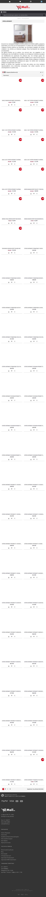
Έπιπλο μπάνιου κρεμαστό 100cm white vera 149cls (34, 543)
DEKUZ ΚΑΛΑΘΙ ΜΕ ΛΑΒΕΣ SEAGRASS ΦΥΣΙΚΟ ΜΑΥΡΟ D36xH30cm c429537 (12, 100)
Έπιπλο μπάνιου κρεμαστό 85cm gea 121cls (12, 720)
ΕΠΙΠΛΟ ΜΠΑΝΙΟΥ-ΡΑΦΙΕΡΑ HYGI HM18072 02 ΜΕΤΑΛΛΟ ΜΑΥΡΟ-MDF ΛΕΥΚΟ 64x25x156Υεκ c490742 (34, 779)
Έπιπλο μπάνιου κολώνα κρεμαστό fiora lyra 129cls (34, 396)
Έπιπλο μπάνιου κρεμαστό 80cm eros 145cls (12, 632)
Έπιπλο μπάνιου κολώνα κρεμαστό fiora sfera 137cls (12, 455)
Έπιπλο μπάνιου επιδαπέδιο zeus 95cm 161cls (12, 366)
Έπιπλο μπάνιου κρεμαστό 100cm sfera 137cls (12, 543)
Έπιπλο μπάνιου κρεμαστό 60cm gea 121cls (34, 602)
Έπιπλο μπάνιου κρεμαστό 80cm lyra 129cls (34, 632)
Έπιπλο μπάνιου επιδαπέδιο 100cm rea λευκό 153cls (34, 248)
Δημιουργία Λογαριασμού (7, 857)
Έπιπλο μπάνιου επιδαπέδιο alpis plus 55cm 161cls (12, 307)
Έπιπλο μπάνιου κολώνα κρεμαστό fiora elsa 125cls (34, 366)
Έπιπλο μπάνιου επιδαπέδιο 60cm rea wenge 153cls (12, 278)
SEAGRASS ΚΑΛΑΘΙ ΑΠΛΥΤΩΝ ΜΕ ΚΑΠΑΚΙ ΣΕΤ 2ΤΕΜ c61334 (12, 248)
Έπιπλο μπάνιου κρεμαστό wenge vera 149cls (12, 779)
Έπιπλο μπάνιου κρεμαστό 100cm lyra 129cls (12, 514)
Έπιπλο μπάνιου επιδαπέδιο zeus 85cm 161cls (34, 337)
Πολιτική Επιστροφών (6, 838)
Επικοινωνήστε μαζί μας (7, 849)
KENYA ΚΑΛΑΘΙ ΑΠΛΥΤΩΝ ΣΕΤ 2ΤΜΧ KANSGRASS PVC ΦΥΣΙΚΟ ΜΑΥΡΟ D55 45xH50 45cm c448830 (34, 189)
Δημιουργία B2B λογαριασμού (8, 859)
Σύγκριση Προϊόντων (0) (12, 72)
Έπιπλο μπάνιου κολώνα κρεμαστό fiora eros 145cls (12, 396)
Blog (2, 851)
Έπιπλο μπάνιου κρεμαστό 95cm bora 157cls (34, 750)
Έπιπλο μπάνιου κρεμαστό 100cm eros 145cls (34, 484)
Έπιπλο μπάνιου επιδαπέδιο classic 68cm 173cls (34, 307)
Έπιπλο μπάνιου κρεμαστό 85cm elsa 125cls (34, 691)
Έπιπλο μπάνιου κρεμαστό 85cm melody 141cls (34, 720)
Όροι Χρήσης (4, 840)
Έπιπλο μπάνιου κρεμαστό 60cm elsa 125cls (34, 573)
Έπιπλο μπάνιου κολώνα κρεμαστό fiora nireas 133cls (34, 425)
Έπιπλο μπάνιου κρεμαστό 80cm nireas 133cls (12, 661)
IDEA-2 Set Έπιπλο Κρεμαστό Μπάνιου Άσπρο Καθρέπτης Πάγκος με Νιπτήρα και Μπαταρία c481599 (34, 159)
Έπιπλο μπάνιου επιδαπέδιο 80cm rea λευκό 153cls (34, 278)
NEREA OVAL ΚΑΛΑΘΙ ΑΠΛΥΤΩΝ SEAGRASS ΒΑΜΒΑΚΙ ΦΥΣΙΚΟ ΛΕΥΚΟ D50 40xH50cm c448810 (12, 219)
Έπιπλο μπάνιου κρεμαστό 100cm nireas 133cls (34, 514)
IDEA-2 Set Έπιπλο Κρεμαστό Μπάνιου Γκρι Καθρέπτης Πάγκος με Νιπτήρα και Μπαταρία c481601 (12, 189)
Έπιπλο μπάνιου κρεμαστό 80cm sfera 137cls (34, 661)
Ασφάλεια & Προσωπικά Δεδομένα (10, 836)
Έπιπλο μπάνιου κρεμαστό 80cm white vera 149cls (12, 691)
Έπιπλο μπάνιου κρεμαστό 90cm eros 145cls (12, 750)
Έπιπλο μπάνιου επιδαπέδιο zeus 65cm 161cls (12, 337)
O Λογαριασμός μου (6, 855)
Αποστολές (4, 834)
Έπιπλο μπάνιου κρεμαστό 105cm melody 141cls (12, 573)
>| (10, 789)
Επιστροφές (4, 853)
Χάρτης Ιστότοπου (6, 842)
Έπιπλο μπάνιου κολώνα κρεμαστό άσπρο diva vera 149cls (34, 455)
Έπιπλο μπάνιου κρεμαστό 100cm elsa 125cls (12, 484)
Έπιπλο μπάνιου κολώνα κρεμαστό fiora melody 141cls (12, 425)
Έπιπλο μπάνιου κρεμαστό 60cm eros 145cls (12, 602)
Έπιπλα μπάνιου (25, 18)
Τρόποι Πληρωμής (5, 832)
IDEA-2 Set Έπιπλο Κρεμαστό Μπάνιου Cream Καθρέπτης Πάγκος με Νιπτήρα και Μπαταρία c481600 (12, 159)
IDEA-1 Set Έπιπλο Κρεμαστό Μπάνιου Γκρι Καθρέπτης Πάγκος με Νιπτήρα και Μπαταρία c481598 (34, 130)
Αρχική (19, 18)
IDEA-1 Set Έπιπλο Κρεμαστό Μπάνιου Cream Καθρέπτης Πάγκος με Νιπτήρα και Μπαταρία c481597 (34, 100)
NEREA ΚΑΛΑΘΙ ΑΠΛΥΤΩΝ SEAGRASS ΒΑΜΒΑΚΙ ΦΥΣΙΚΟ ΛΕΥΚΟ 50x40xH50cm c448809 (34, 219)
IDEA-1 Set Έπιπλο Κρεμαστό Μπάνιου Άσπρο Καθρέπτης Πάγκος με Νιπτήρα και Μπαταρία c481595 (12, 130)
